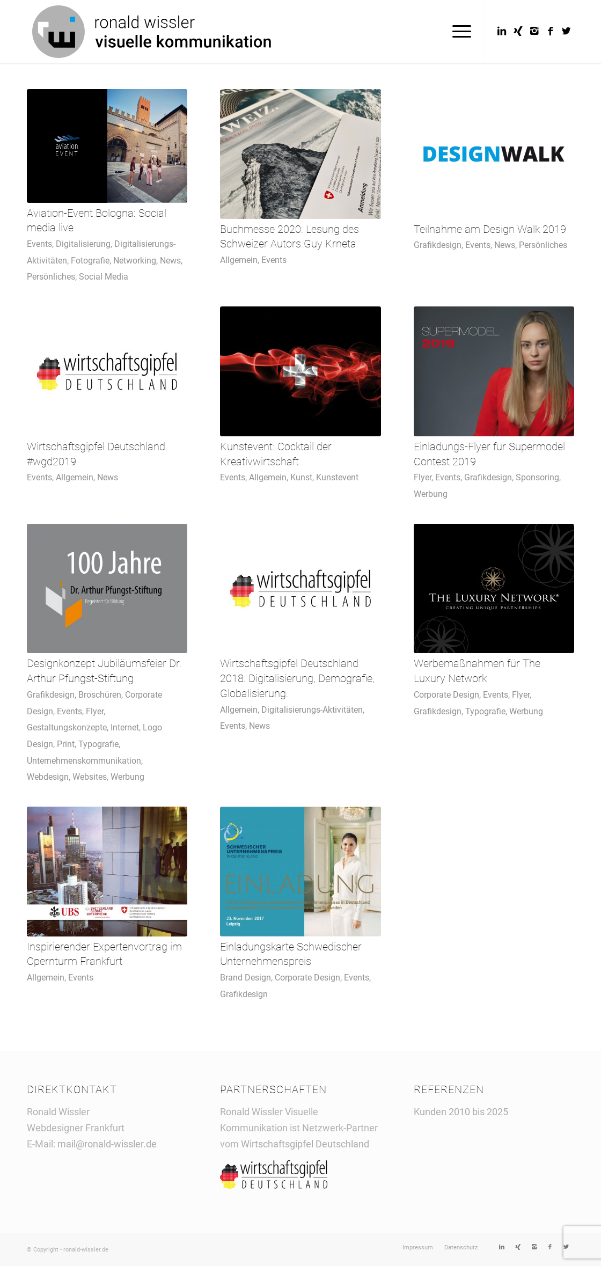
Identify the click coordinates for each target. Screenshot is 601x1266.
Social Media (103, 277)
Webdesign (48, 777)
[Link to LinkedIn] (502, 31)
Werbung (431, 494)
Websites (89, 777)
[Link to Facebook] (550, 31)
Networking (134, 260)
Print (66, 744)
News (170, 260)
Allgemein (239, 260)
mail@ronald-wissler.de (107, 1144)
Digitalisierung (83, 244)
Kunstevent (337, 477)
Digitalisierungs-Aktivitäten (312, 710)
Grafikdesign (437, 245)
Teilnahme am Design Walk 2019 (490, 229)
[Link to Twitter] (566, 31)
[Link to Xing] (518, 31)
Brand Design (245, 977)
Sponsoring (537, 477)
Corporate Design (446, 695)
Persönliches (51, 277)
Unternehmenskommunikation (84, 761)
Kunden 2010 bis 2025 (461, 1111)
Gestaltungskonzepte (67, 727)
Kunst (301, 477)
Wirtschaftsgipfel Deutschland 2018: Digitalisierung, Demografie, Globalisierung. (297, 678)
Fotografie (90, 260)
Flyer (422, 477)
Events (39, 244)
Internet (125, 727)
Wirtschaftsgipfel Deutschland (306, 1144)
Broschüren (99, 695)
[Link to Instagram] (534, 31)
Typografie (98, 744)
